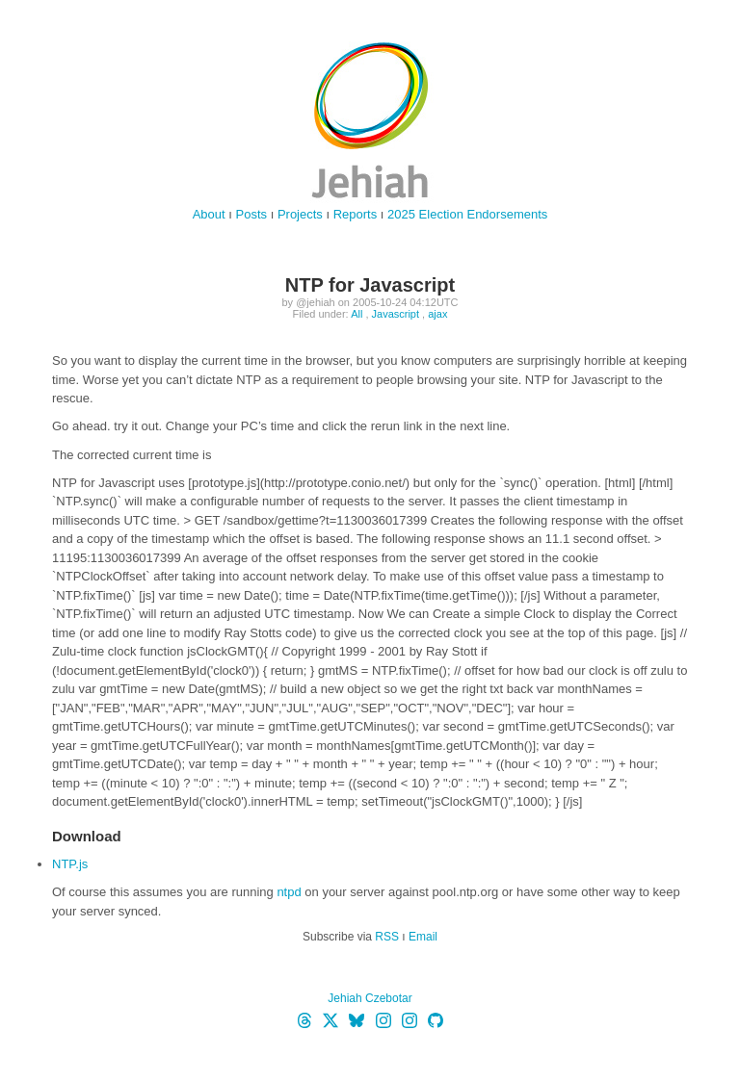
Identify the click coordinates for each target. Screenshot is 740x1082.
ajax (437, 314)
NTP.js (70, 864)
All (356, 314)
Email (423, 936)
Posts (252, 214)
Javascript (396, 314)
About (209, 214)
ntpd (289, 892)
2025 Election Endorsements (467, 214)
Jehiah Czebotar (369, 998)
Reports (355, 214)
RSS (387, 936)
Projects (300, 214)
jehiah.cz (370, 120)
